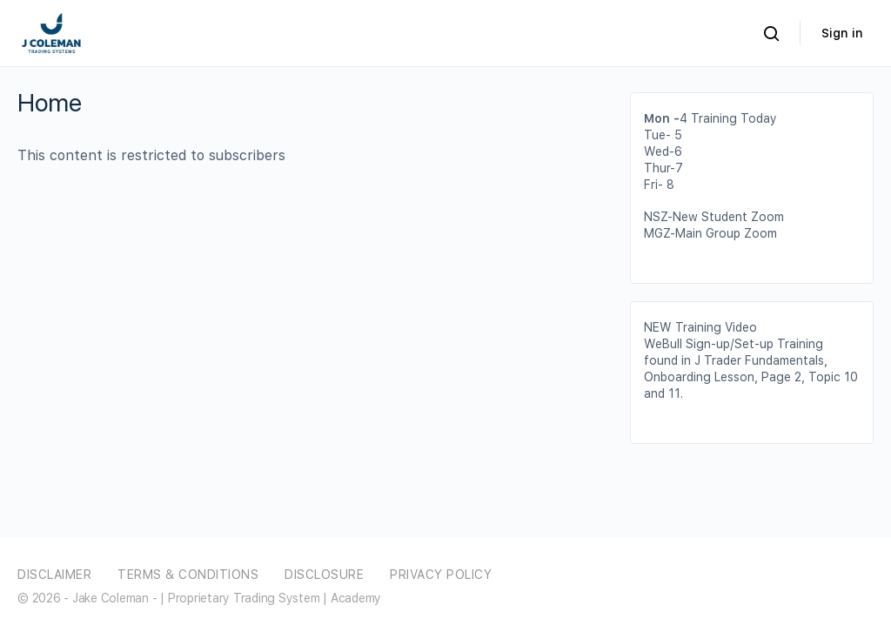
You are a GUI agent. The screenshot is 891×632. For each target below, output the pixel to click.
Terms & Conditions (187, 575)
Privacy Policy (441, 575)
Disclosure (324, 575)
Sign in (842, 33)
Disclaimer (54, 575)
